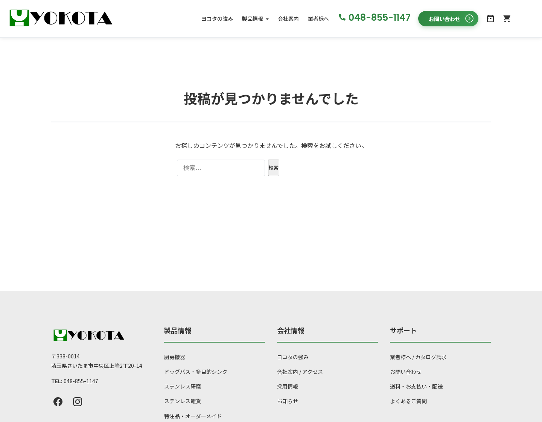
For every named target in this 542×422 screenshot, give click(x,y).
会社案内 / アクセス (300, 371)
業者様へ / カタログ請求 (418, 357)
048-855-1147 (81, 381)
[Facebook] (58, 402)
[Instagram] (77, 402)
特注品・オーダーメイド (193, 416)
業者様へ (318, 18)
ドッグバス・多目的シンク (195, 371)
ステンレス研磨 (182, 386)
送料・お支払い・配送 (416, 386)
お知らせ (287, 401)
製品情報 (252, 18)
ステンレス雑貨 (182, 401)
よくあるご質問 (408, 401)
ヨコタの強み (217, 18)
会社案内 (288, 18)
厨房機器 (174, 357)
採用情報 (287, 386)
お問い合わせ (406, 371)
